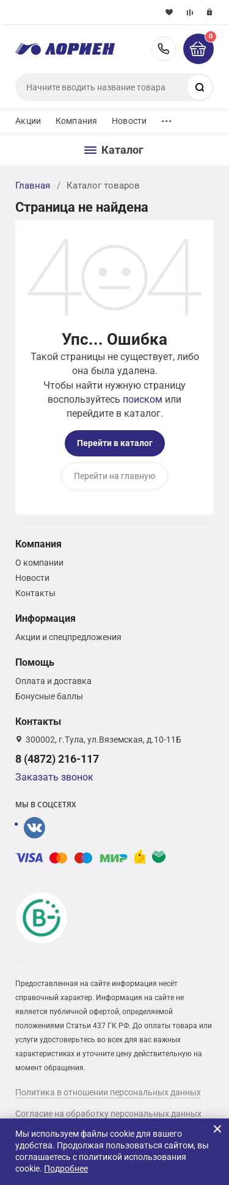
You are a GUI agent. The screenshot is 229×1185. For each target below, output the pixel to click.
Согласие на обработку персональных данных (108, 1113)
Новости (129, 121)
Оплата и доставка (53, 681)
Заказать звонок (54, 777)
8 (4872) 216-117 (163, 49)
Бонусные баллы (49, 696)
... (166, 118)
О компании (39, 562)
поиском (142, 399)
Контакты (35, 593)
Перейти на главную (114, 476)
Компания (76, 121)
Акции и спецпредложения (68, 637)
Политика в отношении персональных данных (108, 1092)
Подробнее (66, 1168)
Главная (32, 185)
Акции (28, 121)
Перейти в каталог (115, 443)
